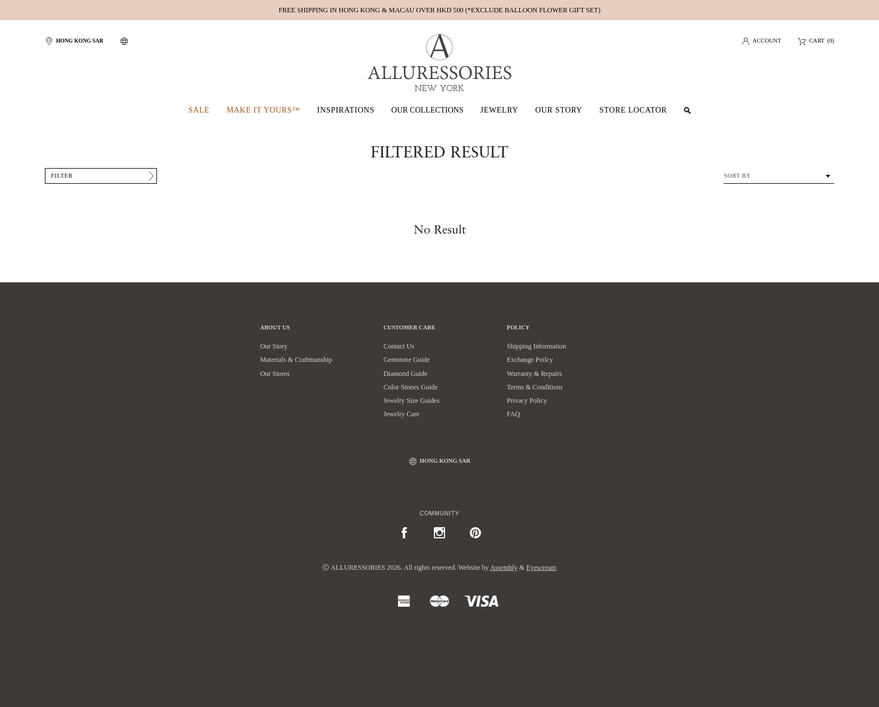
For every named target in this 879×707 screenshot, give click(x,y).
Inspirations (346, 110)
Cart (816, 41)
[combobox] (779, 176)
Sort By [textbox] (737, 176)
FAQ (513, 414)
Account (767, 41)
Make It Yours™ (263, 110)
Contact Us (398, 346)
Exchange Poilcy (530, 360)
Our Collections (427, 110)
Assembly (503, 567)
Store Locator (633, 110)
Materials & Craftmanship (296, 360)
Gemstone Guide (406, 360)
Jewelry (499, 110)
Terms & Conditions (535, 387)
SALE (199, 110)
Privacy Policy (527, 400)
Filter (62, 176)
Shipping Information (536, 346)
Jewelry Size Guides (411, 400)
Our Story (558, 110)
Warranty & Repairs (534, 374)
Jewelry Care (401, 414)
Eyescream (541, 567)
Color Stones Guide (410, 387)
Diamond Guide (405, 374)
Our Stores (275, 374)
